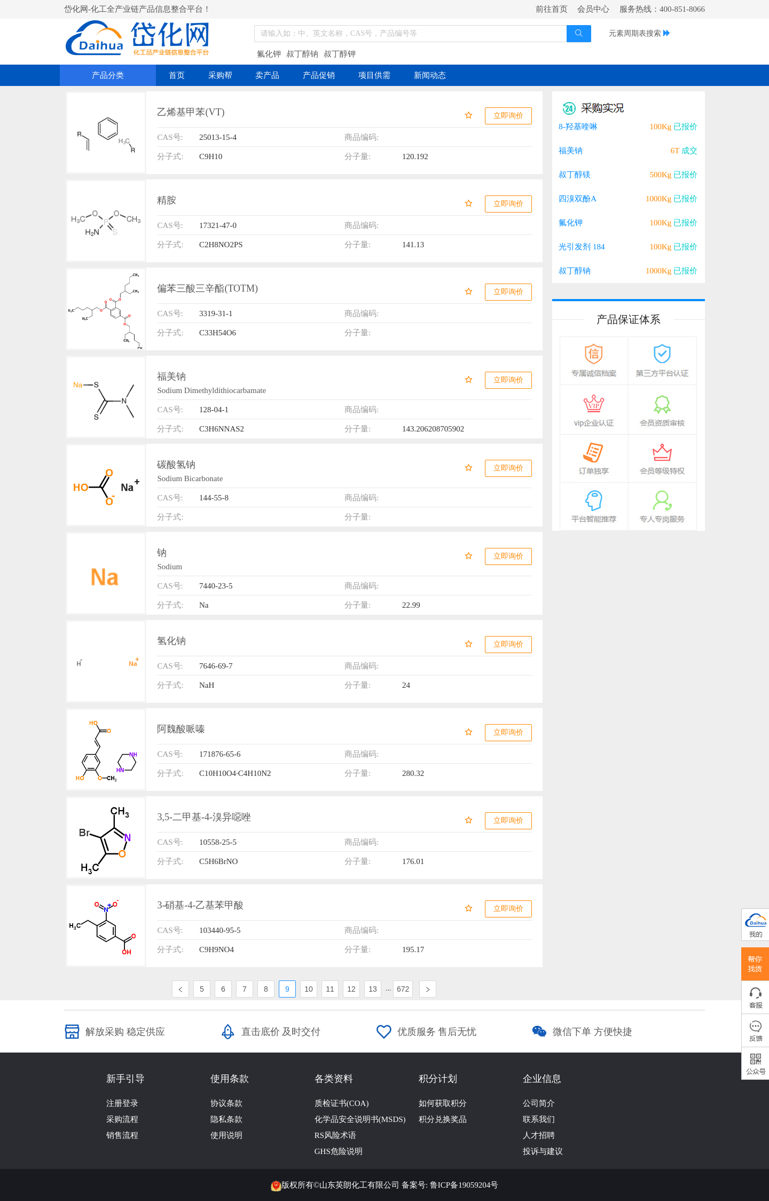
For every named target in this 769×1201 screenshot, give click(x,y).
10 (308, 989)
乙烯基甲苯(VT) (190, 112)
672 (403, 989)
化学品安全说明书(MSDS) (360, 1119)
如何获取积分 (443, 1103)
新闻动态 (430, 75)
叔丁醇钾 (340, 54)
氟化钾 (269, 54)
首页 (177, 75)
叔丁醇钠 (302, 54)
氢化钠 (171, 640)
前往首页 (552, 9)
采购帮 (220, 75)
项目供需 (374, 75)
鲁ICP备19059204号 (464, 1185)
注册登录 (122, 1103)
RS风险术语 (335, 1135)
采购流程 (122, 1119)
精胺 (166, 200)
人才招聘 (539, 1135)
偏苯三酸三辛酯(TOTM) (207, 288)
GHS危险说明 (339, 1151)
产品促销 (319, 75)
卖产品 (267, 75)
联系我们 (539, 1119)
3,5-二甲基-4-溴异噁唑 (203, 817)
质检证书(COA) (342, 1103)
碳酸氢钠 (176, 464)
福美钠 (171, 376)
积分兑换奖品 (443, 1119)
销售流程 (122, 1135)
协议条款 (226, 1103)
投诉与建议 (543, 1151)
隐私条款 (226, 1119)
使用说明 (226, 1135)
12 (351, 989)
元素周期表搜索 (635, 33)
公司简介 (539, 1103)
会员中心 (593, 9)
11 (330, 989)
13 (372, 989)
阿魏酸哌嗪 (181, 729)
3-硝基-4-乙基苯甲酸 (200, 905)
